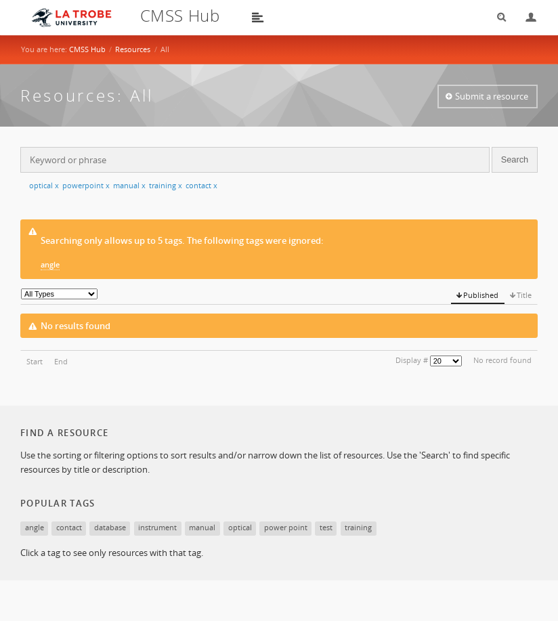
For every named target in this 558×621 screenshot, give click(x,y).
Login (525, 17)
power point (285, 527)
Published (480, 295)
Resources (132, 49)
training (165, 185)
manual (129, 185)
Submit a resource (491, 96)
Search (497, 17)
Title (524, 295)
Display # (411, 360)
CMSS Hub (87, 49)
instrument (157, 527)
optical (44, 185)
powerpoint (86, 185)
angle (50, 264)
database (110, 527)
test (326, 527)
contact (201, 185)
